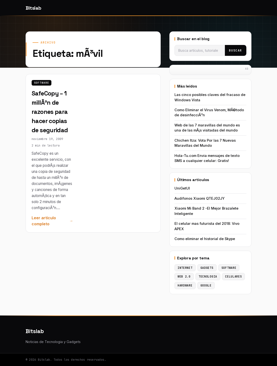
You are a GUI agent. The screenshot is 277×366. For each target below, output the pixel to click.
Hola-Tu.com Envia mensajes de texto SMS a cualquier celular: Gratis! (207, 158)
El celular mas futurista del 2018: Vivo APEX (206, 226)
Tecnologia (208, 276)
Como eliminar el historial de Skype (204, 239)
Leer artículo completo (44, 221)
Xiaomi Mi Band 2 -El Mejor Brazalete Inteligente (206, 211)
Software (41, 82)
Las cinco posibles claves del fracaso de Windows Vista (209, 97)
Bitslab (33, 8)
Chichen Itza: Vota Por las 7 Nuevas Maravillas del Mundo (205, 143)
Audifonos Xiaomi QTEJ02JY (199, 198)
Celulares (233, 276)
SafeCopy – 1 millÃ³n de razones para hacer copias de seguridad (50, 112)
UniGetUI (182, 188)
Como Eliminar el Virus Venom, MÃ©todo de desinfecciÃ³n (209, 112)
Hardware (185, 285)
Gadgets (207, 268)
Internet (185, 268)
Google (206, 285)
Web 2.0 (184, 276)
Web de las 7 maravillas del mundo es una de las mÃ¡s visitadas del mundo (207, 127)
